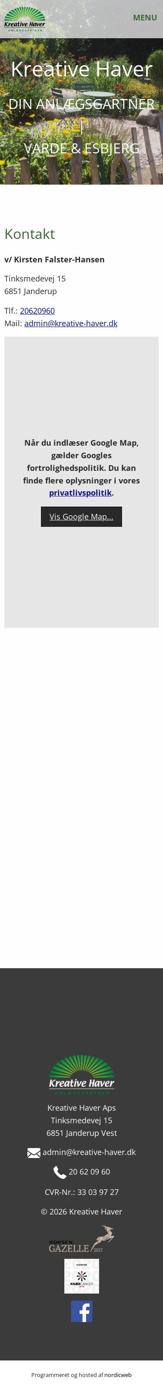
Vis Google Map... (81, 516)
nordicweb (118, 1375)
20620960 (37, 310)
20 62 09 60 (81, 1171)
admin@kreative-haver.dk (70, 323)
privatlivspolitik (80, 492)
